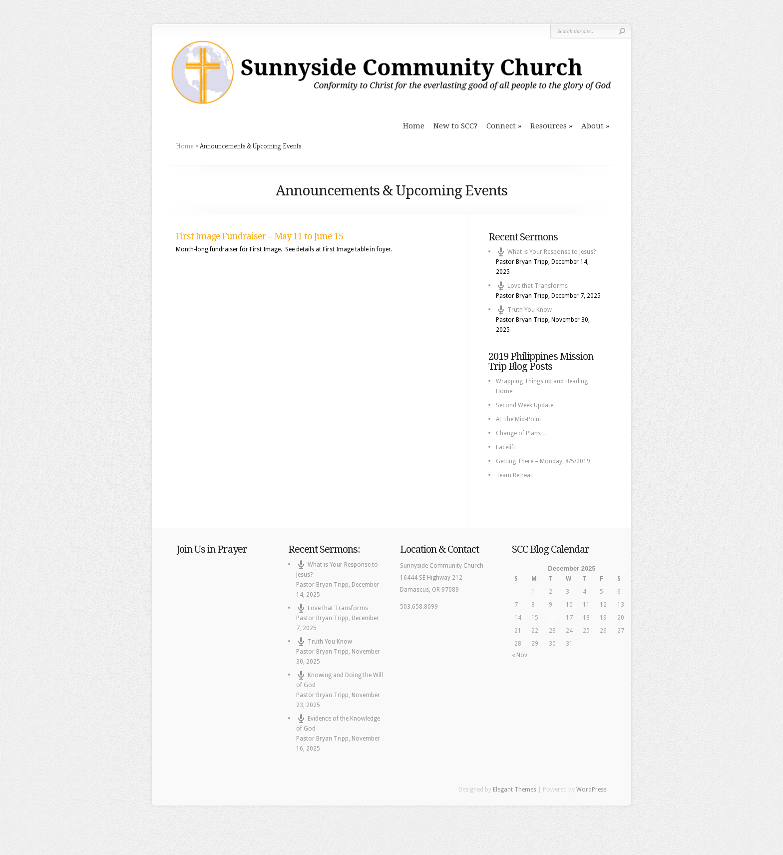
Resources (548, 125)
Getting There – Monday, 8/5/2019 (543, 461)
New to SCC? (455, 125)
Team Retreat (514, 475)
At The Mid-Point (518, 419)
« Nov (519, 655)
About (592, 125)
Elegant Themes (514, 789)
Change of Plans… (521, 433)
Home (413, 125)
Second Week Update (524, 405)
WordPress (591, 789)
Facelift (505, 447)
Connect (501, 125)
